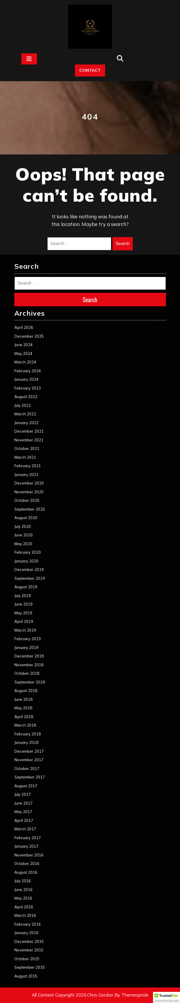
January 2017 (26, 846)
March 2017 (25, 829)
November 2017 (28, 759)
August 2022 (25, 396)
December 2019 (29, 569)
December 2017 (29, 751)
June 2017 (23, 803)
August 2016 (25, 872)
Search (122, 243)
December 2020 (29, 483)
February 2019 (27, 638)
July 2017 (22, 794)
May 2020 (23, 543)
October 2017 (26, 768)
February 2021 (27, 465)
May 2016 (23, 898)
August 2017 (25, 785)
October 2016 (26, 863)
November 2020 (28, 491)
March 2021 (25, 457)
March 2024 (25, 362)
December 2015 (29, 941)
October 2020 (26, 500)
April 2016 (23, 907)
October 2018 (26, 673)
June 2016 (23, 889)
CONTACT (90, 70)
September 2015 (29, 967)
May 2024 (23, 353)
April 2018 (23, 716)
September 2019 (29, 578)
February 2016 (27, 924)
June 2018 (23, 699)
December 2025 (29, 336)
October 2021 (26, 448)
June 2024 (23, 344)
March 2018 (25, 725)
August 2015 (25, 976)
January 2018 (26, 742)
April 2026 (23, 327)
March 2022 (25, 414)
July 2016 (22, 880)
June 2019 (23, 604)
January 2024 (26, 379)
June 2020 (23, 535)
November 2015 (28, 950)
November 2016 (28, 855)
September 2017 (29, 777)
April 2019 (23, 621)
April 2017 (23, 820)
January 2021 (26, 474)
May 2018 (23, 707)
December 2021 (29, 431)
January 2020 (26, 561)
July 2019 (22, 595)
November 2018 (28, 664)
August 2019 (25, 586)
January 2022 (26, 422)
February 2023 (27, 388)
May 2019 (23, 613)
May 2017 (23, 811)
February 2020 (27, 552)
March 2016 (25, 915)
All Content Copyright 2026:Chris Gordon (72, 995)
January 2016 (26, 932)
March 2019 (25, 630)
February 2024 (27, 370)
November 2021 (28, 440)
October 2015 (26, 958)
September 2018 (29, 682)
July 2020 (22, 526)
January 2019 (26, 647)
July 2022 (22, 405)
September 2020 (29, 509)
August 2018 (25, 690)
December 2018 (29, 656)
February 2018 (27, 734)
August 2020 (25, 517)
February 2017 (27, 837)
